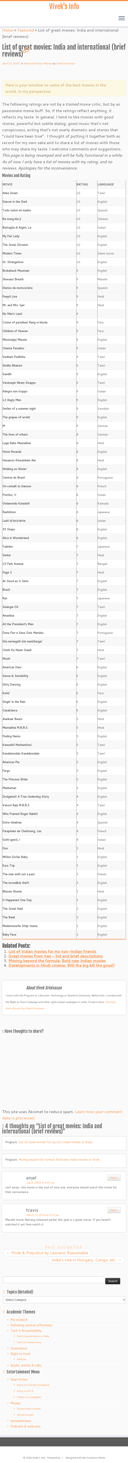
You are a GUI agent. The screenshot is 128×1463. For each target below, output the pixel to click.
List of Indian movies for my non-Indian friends (52, 951)
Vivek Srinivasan (65, 63)
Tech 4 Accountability (26, 1330)
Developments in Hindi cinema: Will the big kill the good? (61, 965)
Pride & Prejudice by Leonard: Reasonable (47, 1252)
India (39, 63)
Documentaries (21, 1421)
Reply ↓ (114, 1177)
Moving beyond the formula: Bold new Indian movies (57, 960)
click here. (110, 1002)
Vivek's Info (64, 6)
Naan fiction (19, 1379)
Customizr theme (96, 1457)
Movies (48, 63)
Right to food (20, 1354)
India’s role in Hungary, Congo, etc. (87, 1260)
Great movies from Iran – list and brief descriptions (55, 956)
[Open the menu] (122, 18)
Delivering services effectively (31, 1325)
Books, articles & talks (26, 1365)
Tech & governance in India (33, 1336)
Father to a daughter (29, 1397)
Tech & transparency (29, 1342)
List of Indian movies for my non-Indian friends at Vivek (55, 1142)
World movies (25, 1415)
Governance (19, 1348)
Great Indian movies (29, 1408)
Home (7, 30)
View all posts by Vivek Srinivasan (26, 1008)
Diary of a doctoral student (33, 1385)
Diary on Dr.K (25, 1391)
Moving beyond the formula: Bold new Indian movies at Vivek (59, 1159)
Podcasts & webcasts (26, 1426)
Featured (25, 30)
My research (19, 1319)
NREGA (21, 1359)
